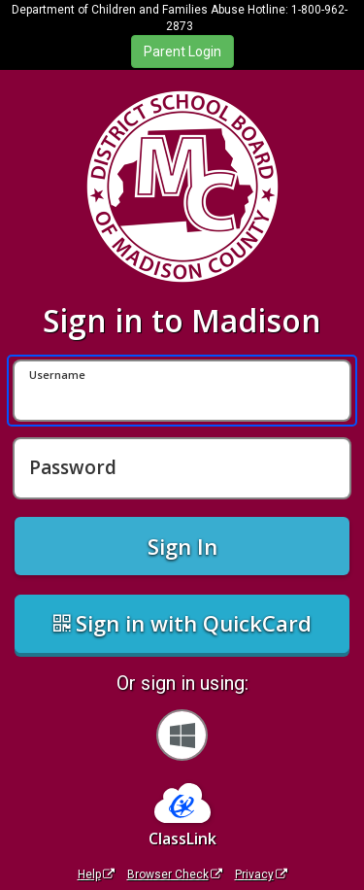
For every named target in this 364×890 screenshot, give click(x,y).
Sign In (182, 546)
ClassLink (182, 838)
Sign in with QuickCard (182, 622)
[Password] (182, 468)
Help (96, 874)
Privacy (261, 874)
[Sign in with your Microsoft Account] (182, 735)
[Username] (182, 390)
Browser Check (174, 874)
